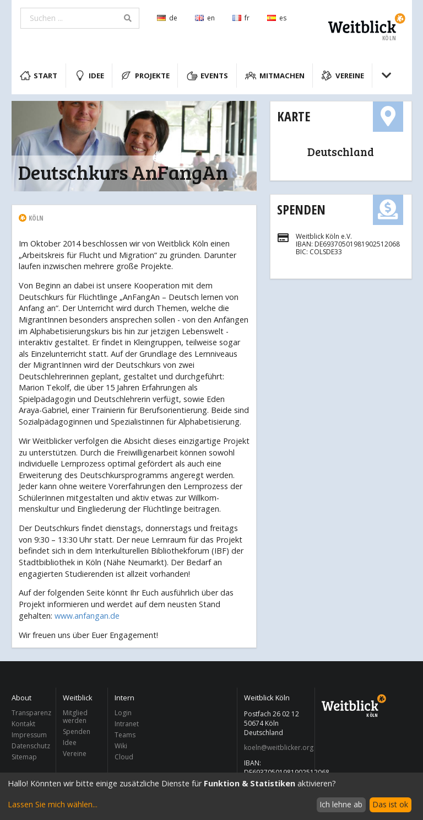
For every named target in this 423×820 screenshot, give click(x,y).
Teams (125, 734)
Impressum (29, 734)
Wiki (121, 746)
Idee (89, 75)
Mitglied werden (75, 717)
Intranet (127, 723)
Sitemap (24, 756)
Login (123, 713)
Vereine (342, 75)
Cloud (124, 756)
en (205, 18)
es (276, 18)
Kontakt (23, 723)
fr (241, 18)
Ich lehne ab (340, 804)
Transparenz (31, 713)
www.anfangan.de (87, 615)
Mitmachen (275, 75)
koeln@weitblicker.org (276, 748)
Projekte (145, 75)
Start (39, 75)
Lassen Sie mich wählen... (52, 804)
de (167, 18)
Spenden (301, 209)
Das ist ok (390, 804)
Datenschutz (31, 746)
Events (208, 75)
